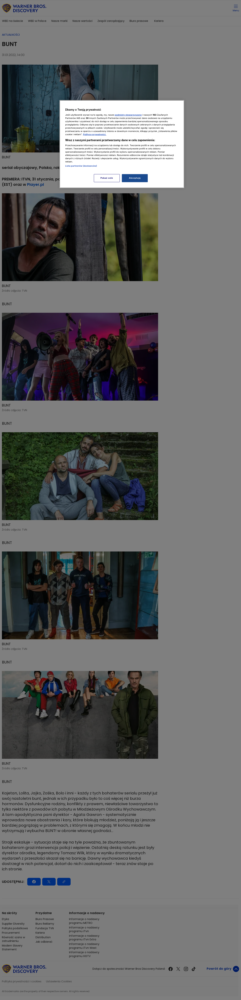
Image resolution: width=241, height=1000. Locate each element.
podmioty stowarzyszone (128, 115)
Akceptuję (135, 178)
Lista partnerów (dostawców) (81, 166)
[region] (121, 144)
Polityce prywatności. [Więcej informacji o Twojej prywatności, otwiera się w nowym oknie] (94, 134)
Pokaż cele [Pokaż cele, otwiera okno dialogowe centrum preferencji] (107, 178)
